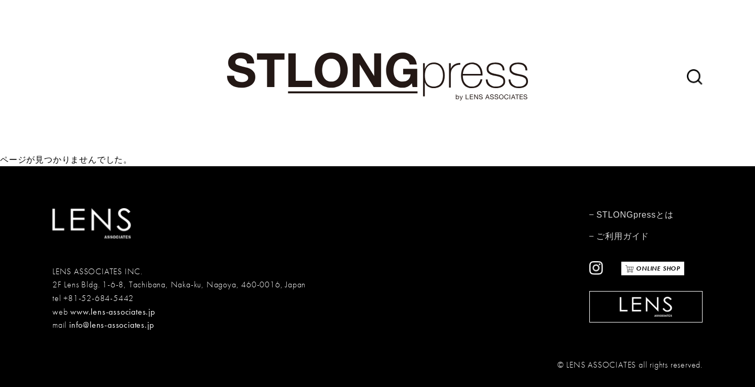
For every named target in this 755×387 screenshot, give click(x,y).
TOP (733, 363)
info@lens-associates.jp (111, 324)
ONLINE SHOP (657, 268)
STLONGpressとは (634, 214)
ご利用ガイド (622, 236)
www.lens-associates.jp (112, 311)
